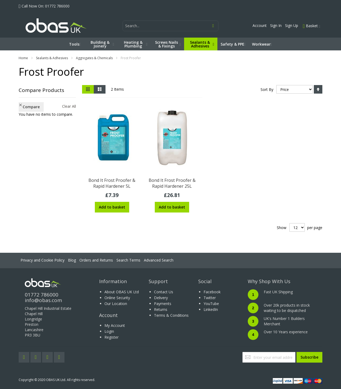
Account (260, 25)
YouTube (211, 303)
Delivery (161, 297)
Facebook (212, 291)
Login (109, 331)
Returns (160, 309)
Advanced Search (158, 260)
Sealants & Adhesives (52, 58)
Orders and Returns (96, 260)
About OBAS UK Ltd (121, 291)
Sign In (276, 25)
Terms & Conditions (171, 315)
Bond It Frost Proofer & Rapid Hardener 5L (111, 183)
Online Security (117, 297)
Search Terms (128, 260)
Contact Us (163, 291)
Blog (72, 260)
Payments (162, 303)
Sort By (267, 89)
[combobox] (170, 26)
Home (23, 58)
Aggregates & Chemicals (94, 58)
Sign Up (291, 25)
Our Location (115, 303)
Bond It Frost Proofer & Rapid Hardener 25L (172, 183)
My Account (114, 325)
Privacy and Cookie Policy (42, 260)
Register (111, 337)
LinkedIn (211, 309)
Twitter (210, 297)
